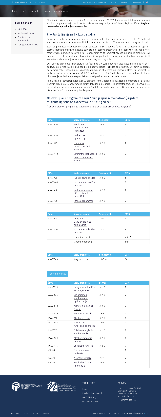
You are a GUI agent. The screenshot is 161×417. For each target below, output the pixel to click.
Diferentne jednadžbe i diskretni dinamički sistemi (85, 157)
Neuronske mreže (82, 358)
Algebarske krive (82, 318)
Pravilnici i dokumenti (92, 393)
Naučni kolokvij (89, 397)
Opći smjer (23, 29)
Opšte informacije (90, 401)
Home (14, 11)
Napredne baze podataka (81, 352)
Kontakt (85, 389)
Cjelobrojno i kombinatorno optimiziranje (81, 298)
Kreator (147, 413)
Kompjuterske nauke (28, 44)
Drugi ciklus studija (30, 11)
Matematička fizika (83, 313)
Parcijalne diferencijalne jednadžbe (81, 127)
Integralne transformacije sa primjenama (82, 221)
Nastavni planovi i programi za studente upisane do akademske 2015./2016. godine (89, 106)
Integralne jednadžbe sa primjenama (84, 289)
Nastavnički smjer (26, 33)
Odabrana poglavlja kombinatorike (84, 332)
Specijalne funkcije (83, 345)
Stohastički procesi (83, 201)
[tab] (57, 274)
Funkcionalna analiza (84, 177)
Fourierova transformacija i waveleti (82, 146)
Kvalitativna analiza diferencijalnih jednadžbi (83, 193)
